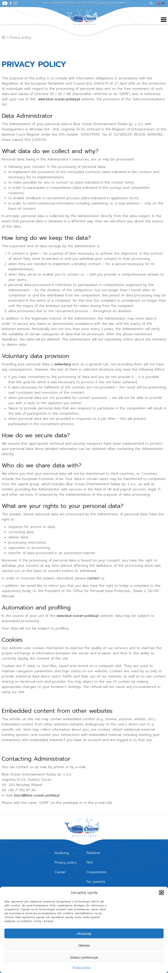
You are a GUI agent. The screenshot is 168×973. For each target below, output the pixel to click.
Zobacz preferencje (84, 957)
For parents (95, 881)
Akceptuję (84, 933)
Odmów (84, 945)
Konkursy (62, 853)
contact (93, 578)
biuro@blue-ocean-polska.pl (37, 795)
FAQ (89, 862)
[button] (161, 892)
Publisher (93, 853)
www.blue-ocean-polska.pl (59, 99)
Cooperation (96, 872)
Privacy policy (82, 967)
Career (60, 872)
